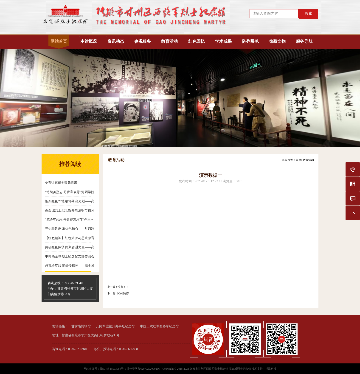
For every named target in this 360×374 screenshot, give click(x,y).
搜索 (308, 13)
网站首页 (59, 41)
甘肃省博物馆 (81, 326)
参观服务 (142, 41)
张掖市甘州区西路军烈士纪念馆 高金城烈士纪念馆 (220, 368)
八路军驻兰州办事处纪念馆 (115, 326)
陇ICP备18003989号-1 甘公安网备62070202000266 (130, 368)
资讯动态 (115, 41)
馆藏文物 (277, 41)
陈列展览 (250, 41)
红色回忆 (196, 41)
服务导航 (304, 41)
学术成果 (223, 41)
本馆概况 (88, 41)
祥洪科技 (270, 368)
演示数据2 (123, 293)
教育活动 (169, 41)
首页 (298, 160)
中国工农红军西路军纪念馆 (159, 326)
